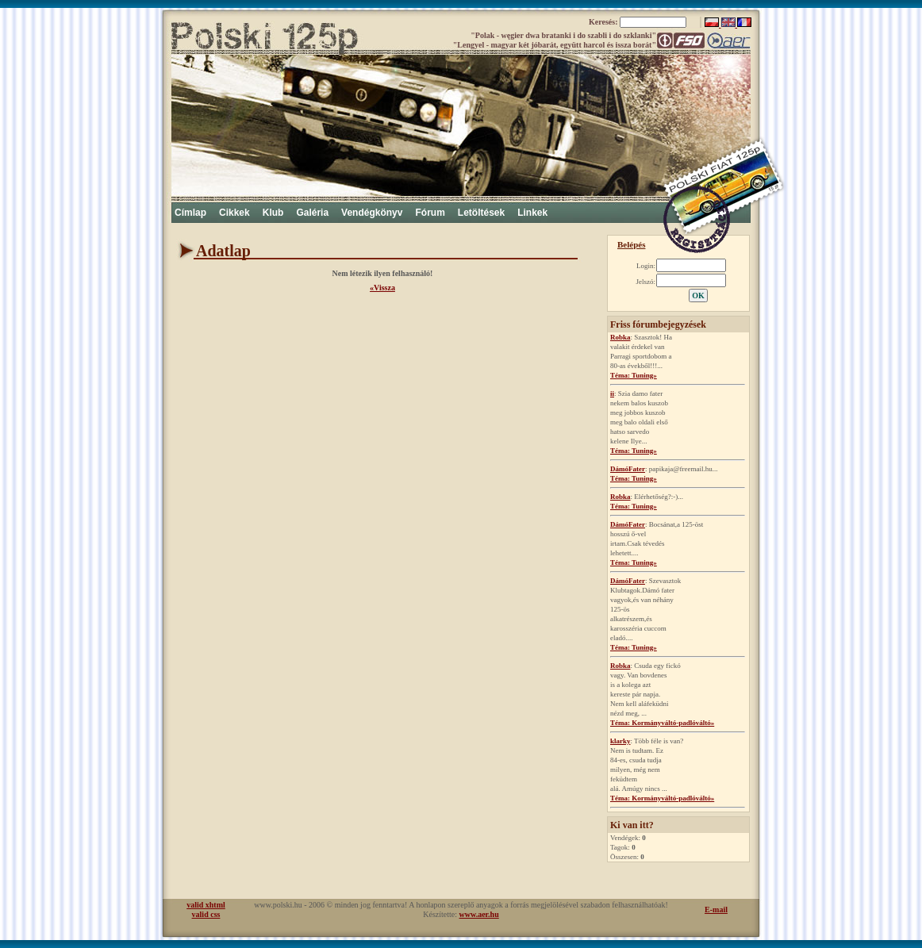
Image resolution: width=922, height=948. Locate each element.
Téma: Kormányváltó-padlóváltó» (662, 723)
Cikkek (234, 212)
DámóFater (627, 469)
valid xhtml (205, 904)
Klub (273, 212)
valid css (206, 914)
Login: (645, 266)
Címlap (190, 212)
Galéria (312, 212)
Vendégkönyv (371, 212)
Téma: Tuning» (633, 375)
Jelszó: (646, 282)
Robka (620, 337)
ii (612, 393)
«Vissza (382, 287)
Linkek (532, 212)
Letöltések (481, 212)
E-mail (716, 909)
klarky (620, 741)
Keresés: (604, 21)
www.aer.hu (479, 914)
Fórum (429, 212)
